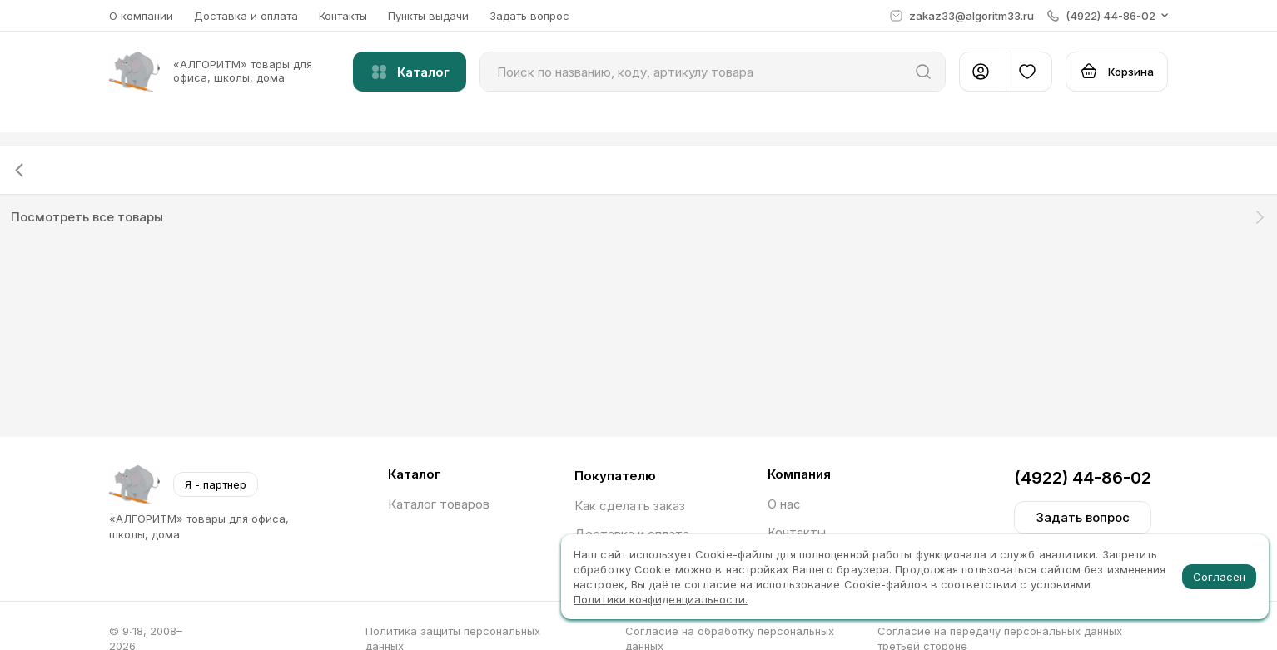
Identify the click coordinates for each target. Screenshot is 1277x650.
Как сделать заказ (629, 506)
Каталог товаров (438, 504)
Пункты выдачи (428, 15)
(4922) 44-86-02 (1082, 478)
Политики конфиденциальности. (661, 599)
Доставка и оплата (246, 15)
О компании (141, 15)
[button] (1107, 15)
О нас (784, 504)
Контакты (343, 15)
